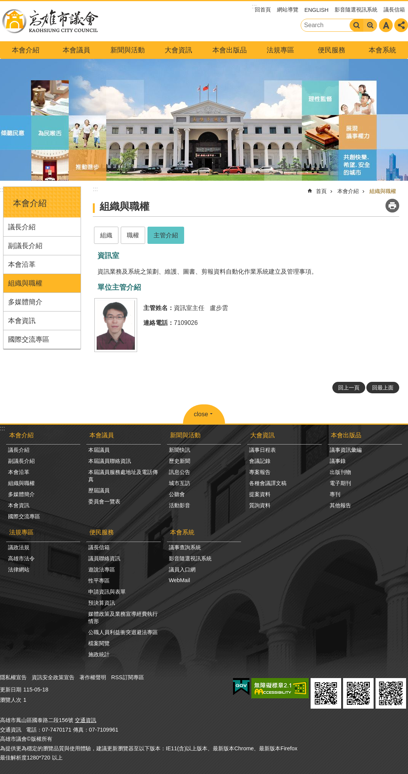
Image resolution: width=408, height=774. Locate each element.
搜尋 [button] (356, 25)
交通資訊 (85, 720)
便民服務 (331, 50)
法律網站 (18, 569)
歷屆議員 (99, 490)
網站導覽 (287, 9)
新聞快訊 (179, 450)
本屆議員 (99, 450)
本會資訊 (22, 321)
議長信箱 (394, 9)
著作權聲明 (92, 677)
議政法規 (18, 547)
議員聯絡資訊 (104, 558)
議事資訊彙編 (346, 450)
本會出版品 (229, 50)
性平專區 (99, 581)
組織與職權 (25, 283)
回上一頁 (348, 388)
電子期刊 (340, 483)
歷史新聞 (179, 461)
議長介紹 (22, 227)
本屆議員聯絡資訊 (109, 461)
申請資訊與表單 (107, 592)
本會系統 (382, 50)
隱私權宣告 (13, 677)
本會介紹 (25, 50)
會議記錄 (259, 461)
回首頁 (263, 9)
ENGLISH (316, 10)
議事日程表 (262, 450)
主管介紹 (166, 235)
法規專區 (280, 50)
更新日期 (10, 689)
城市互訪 (179, 483)
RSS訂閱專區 (127, 677)
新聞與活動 (127, 50)
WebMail (179, 580)
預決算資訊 (101, 603)
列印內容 (392, 206)
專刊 (335, 494)
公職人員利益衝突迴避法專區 (123, 632)
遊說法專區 (101, 569)
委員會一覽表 (104, 501)
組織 (106, 235)
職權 (133, 235)
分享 (401, 25)
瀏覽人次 (10, 700)
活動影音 (179, 505)
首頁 (321, 191)
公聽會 (177, 494)
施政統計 (99, 654)
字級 (386, 25)
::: (2, 190)
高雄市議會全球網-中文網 (49, 21)
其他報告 (340, 505)
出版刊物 (340, 472)
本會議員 (76, 50)
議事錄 (338, 461)
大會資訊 (178, 50)
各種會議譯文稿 (268, 483)
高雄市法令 (21, 558)
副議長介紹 (25, 246)
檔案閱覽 (99, 643)
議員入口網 (182, 569)
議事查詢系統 (185, 547)
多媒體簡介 (25, 302)
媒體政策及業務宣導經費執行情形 (123, 617)
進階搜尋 (370, 25)
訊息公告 (179, 472)
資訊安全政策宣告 (53, 677)
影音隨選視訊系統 (356, 9)
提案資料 (259, 494)
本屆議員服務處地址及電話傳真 (123, 475)
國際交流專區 (28, 339)
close (201, 414)
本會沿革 (22, 264)
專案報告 (259, 472)
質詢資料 (259, 505)
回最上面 (382, 388)
